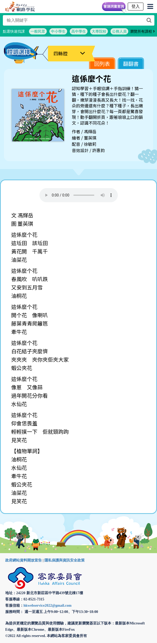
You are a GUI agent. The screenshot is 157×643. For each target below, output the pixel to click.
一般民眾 (38, 31)
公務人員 (119, 31)
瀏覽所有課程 (142, 31)
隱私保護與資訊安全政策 (64, 560)
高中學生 (78, 31)
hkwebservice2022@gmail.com (48, 605)
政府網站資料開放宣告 (23, 560)
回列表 (102, 63)
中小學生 (58, 31)
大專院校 (99, 31)
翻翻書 (131, 63)
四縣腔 (61, 53)
